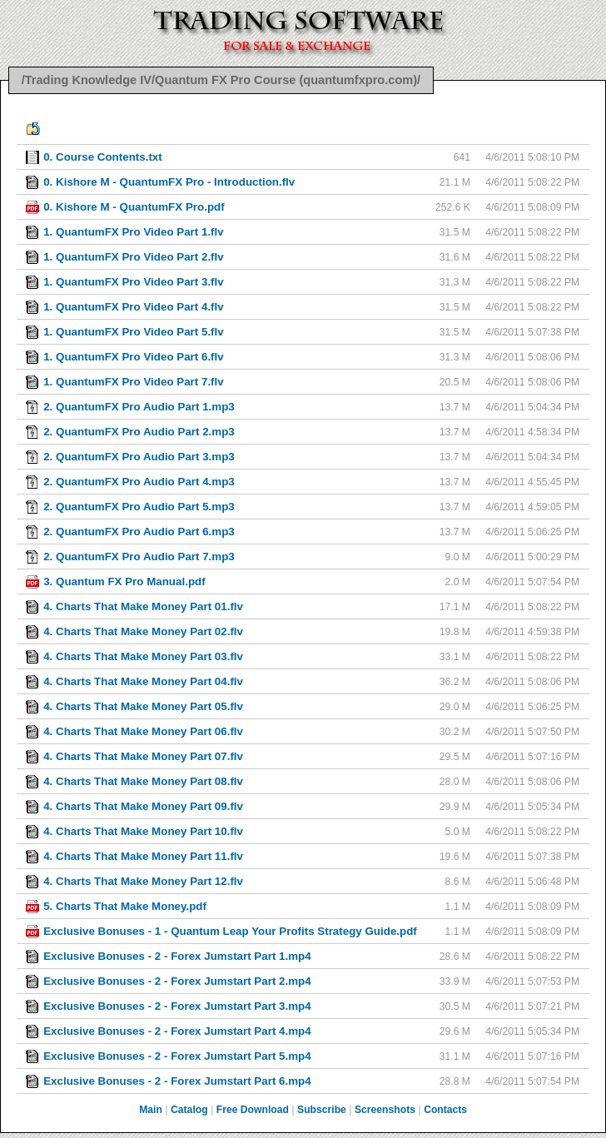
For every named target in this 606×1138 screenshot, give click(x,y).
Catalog (189, 1110)
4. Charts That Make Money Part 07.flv (143, 756)
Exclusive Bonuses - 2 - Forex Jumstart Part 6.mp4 (177, 1081)
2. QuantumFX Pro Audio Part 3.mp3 (139, 456)
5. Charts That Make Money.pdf (124, 906)
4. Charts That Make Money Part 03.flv (143, 656)
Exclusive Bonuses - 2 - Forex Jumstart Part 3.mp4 (177, 1006)
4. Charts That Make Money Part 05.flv (143, 706)
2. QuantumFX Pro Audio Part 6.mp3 (139, 531)
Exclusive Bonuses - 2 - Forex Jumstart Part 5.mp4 (177, 1056)
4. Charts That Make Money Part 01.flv (143, 606)
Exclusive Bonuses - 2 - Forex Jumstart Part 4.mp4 (177, 1031)
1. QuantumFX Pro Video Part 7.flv (133, 381)
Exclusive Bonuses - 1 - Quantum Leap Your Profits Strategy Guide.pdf (230, 931)
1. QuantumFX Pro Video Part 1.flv (133, 232)
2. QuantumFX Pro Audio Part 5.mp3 (139, 506)
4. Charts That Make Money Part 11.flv (143, 856)
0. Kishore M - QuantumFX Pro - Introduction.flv (169, 182)
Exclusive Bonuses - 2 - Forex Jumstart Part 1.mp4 (177, 956)
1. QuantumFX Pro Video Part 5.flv (133, 331)
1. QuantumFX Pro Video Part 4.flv (133, 307)
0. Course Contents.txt (102, 157)
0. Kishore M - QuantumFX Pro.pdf (133, 207)
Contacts (445, 1110)
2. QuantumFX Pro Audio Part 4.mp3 (139, 481)
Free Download (252, 1110)
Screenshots (385, 1110)
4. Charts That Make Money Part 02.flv (143, 631)
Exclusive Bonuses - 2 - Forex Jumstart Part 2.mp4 (177, 981)
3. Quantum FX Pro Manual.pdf (124, 581)
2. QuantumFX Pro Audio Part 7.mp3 (139, 556)
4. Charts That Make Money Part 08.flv (143, 781)
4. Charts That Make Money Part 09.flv (143, 806)
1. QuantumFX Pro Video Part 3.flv (133, 282)
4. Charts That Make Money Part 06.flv (143, 731)
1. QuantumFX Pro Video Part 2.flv (133, 257)
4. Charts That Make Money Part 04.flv (143, 681)
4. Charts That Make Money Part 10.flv (143, 831)
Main (150, 1110)
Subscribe (321, 1110)
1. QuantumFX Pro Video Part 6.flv (133, 356)
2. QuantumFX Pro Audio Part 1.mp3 (139, 406)
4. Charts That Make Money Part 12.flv (143, 881)
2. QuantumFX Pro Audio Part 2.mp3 (139, 431)
